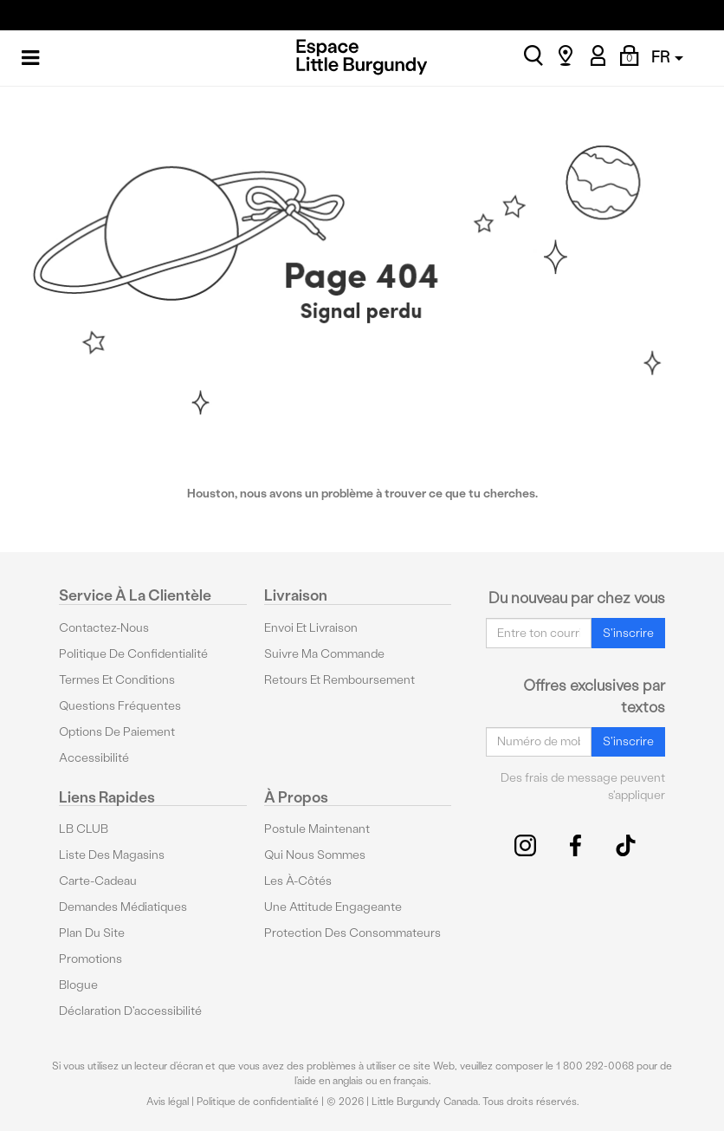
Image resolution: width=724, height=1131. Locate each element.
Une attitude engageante (333, 907)
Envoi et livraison (311, 628)
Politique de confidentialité (133, 654)
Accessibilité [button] (94, 758)
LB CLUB (83, 829)
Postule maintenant (317, 829)
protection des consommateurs (352, 933)
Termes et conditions (117, 680)
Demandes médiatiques (123, 907)
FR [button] (667, 57)
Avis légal (167, 1101)
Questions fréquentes (120, 706)
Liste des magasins (112, 855)
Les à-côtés (298, 881)
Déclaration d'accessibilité (130, 1011)
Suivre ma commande (324, 654)
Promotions (90, 959)
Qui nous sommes (314, 855)
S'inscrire (628, 633)
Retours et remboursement (339, 680)
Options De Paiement (117, 732)
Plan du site (92, 933)
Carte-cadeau (98, 881)
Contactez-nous (104, 628)
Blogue (78, 985)
